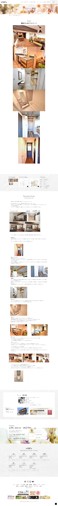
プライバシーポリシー (29, 487)
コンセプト (17, 484)
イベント (38, 484)
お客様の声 (34, 484)
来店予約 (54, 2)
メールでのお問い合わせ (38, 434)
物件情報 (30, 484)
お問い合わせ (53, 1)
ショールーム (43, 484)
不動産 (27, 484)
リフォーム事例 (22, 484)
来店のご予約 (38, 437)
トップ (14, 484)
